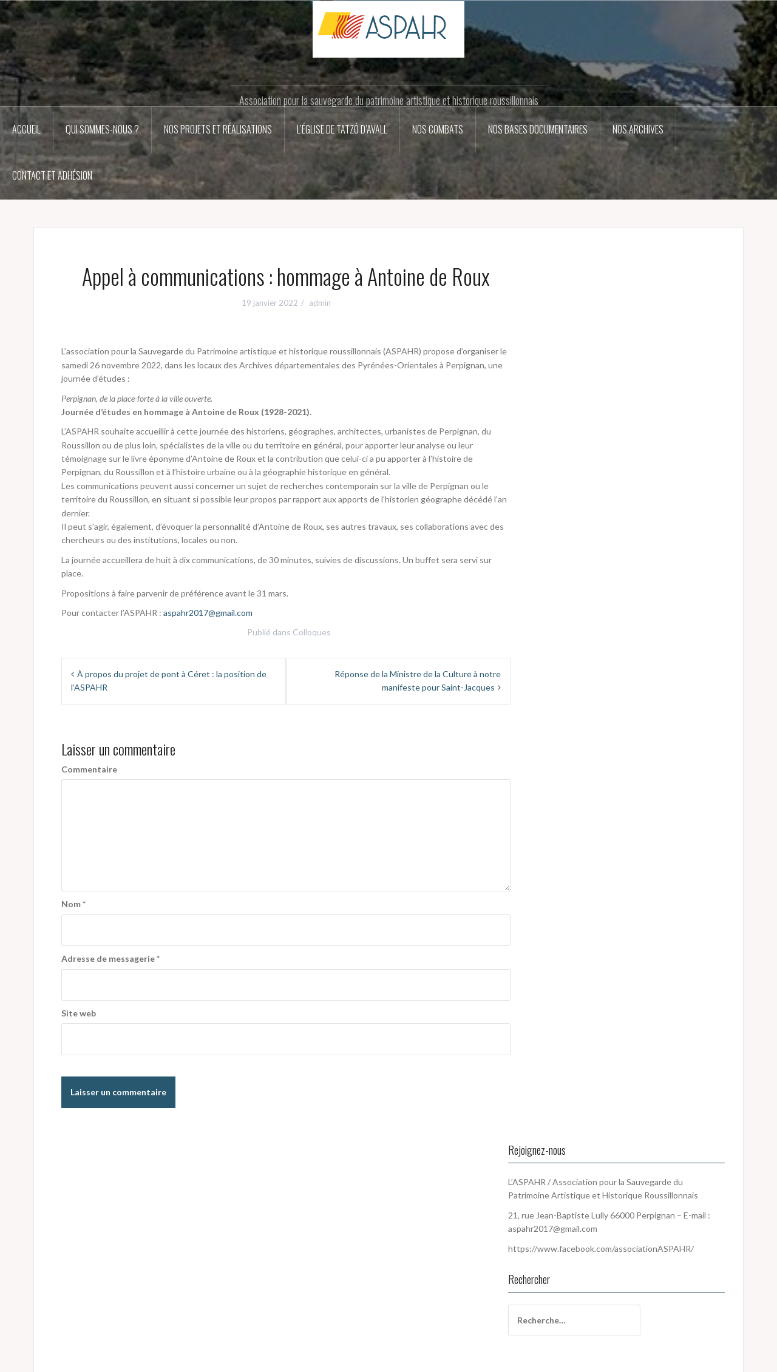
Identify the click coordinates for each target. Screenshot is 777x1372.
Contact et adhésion (52, 175)
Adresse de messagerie (110, 958)
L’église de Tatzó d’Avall (342, 129)
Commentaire (89, 769)
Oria (219, 1356)
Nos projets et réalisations (218, 129)
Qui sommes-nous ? (102, 129)
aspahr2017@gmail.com (208, 612)
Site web (78, 1013)
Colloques (312, 632)
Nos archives (637, 129)
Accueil (26, 129)
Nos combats (437, 129)
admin (320, 303)
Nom (73, 904)
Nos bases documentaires (538, 129)
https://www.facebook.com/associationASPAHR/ (144, 1314)
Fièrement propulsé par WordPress (108, 1356)
